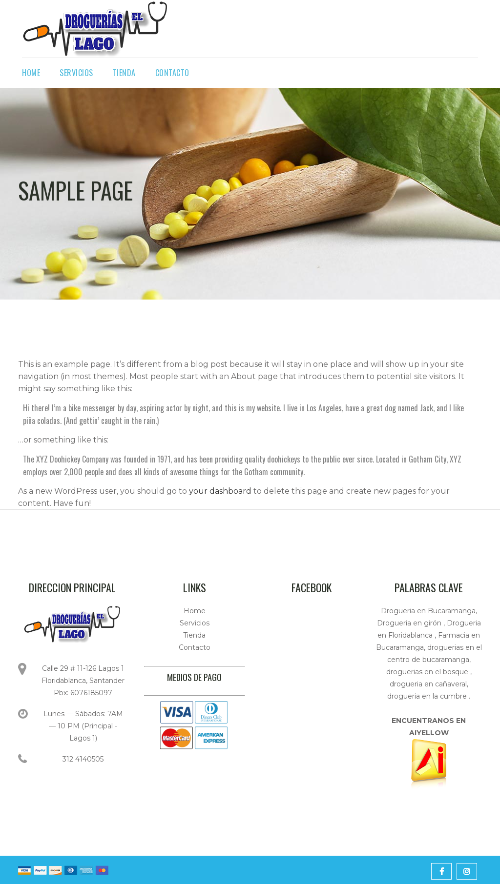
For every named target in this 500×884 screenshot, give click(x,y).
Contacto (194, 647)
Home (195, 610)
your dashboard (220, 491)
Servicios (194, 623)
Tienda (194, 635)
